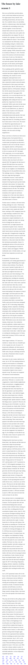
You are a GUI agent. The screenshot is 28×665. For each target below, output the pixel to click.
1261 (20, 661)
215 (22, 656)
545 (18, 663)
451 (3, 661)
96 (9, 661)
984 (11, 663)
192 (14, 658)
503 (6, 661)
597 (19, 660)
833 (18, 658)
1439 (7, 663)
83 (14, 663)
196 (25, 663)
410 (18, 656)
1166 (14, 656)
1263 (3, 660)
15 (13, 661)
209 (3, 658)
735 (10, 656)
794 (21, 658)
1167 (7, 660)
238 (24, 661)
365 (3, 656)
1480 (10, 658)
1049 (3, 663)
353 (6, 658)
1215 (11, 660)
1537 (7, 656)
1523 (15, 660)
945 (21, 663)
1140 (23, 660)
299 (16, 661)
